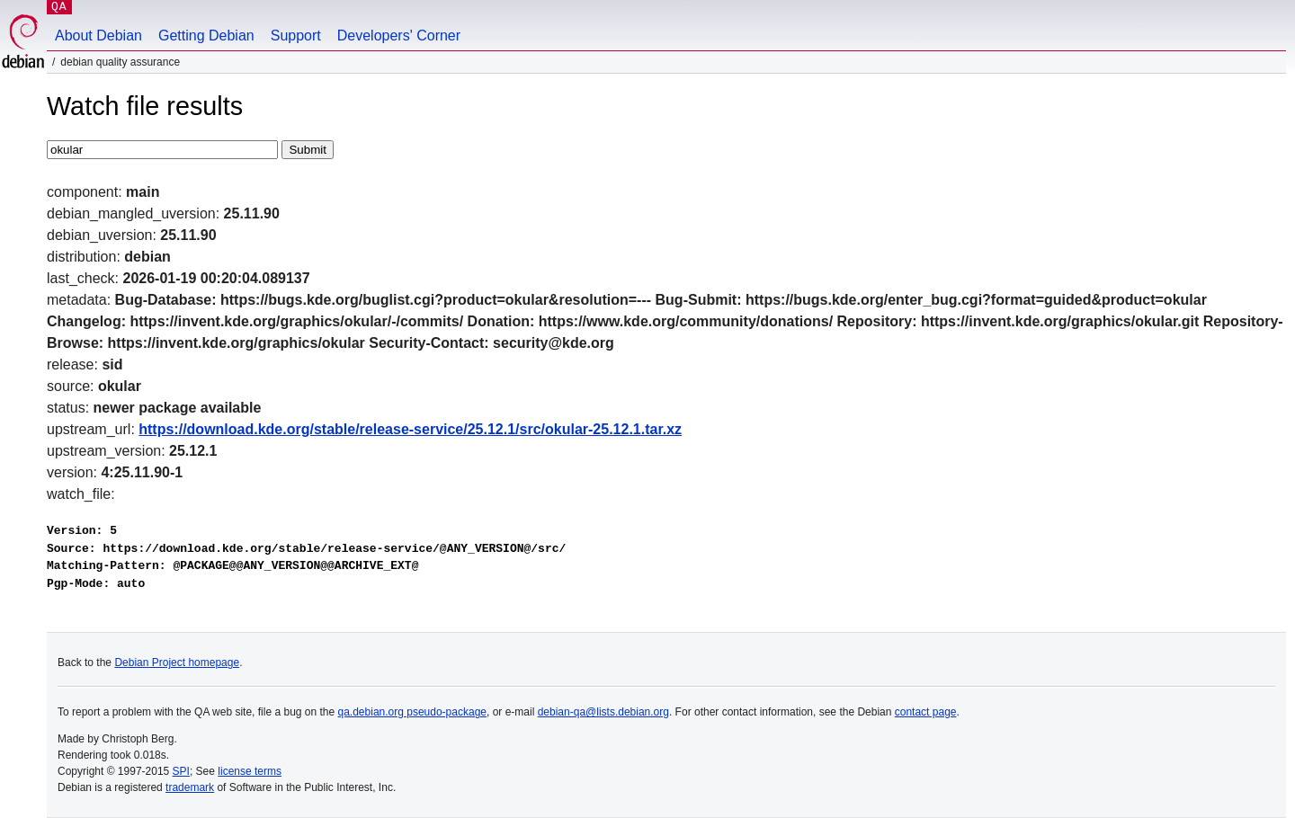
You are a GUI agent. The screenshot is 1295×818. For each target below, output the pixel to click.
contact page (926, 712)
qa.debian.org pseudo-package (412, 712)
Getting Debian (206, 35)
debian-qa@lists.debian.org (603, 712)
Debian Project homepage (176, 662)
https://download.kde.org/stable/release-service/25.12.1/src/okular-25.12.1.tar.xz (410, 429)
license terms (249, 771)
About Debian (98, 35)
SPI (181, 771)
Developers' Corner (398, 35)
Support (296, 35)
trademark (189, 787)
